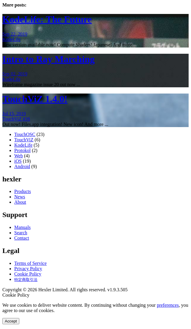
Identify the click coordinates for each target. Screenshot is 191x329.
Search (20, 232)
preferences (168, 305)
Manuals (22, 227)
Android (22, 166)
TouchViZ (12, 118)
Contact (21, 238)
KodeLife (11, 39)
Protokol (22, 150)
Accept (11, 321)
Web (18, 155)
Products (22, 191)
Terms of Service (30, 263)
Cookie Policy (27, 273)
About (20, 202)
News (19, 196)
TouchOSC (24, 134)
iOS (26, 118)
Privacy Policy (28, 268)
